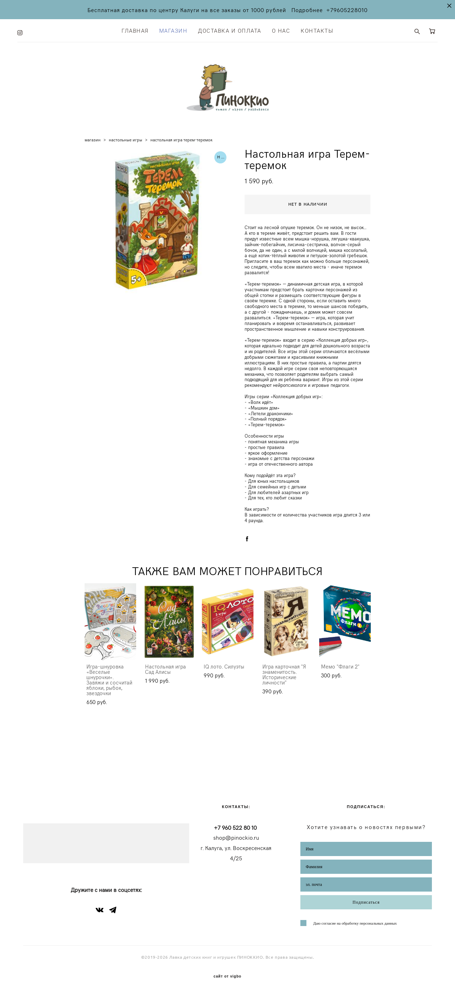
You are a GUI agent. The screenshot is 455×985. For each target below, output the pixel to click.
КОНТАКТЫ (317, 29)
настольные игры (125, 147)
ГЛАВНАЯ (135, 29)
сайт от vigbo (227, 968)
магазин (93, 147)
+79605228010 (347, 9)
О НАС (281, 29)
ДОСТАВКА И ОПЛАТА (229, 29)
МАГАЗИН (173, 29)
